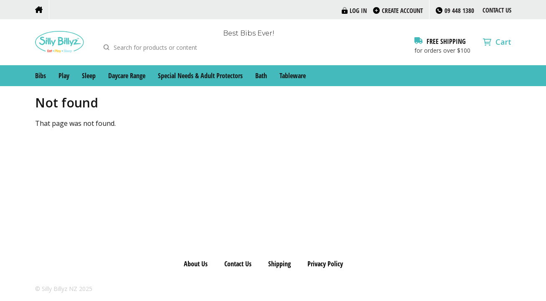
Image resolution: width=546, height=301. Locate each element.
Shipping (279, 263)
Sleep (89, 75)
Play (63, 75)
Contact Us (497, 10)
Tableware (292, 75)
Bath (261, 75)
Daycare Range (126, 75)
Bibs (40, 75)
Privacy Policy (325, 263)
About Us (196, 263)
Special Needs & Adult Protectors (200, 75)
